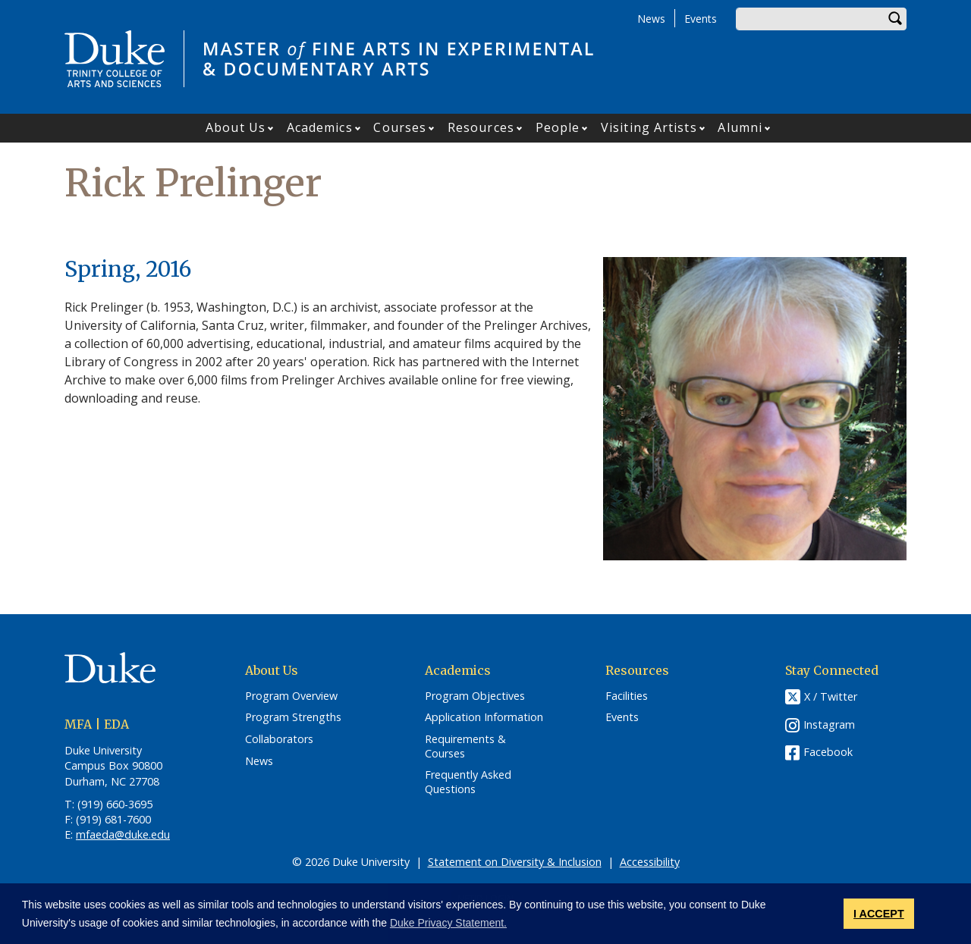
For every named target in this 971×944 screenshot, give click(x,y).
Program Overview (291, 696)
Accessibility (650, 862)
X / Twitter (830, 696)
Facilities (626, 696)
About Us (236, 127)
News (651, 18)
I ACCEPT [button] (878, 914)
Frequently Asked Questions (468, 782)
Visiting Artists (649, 127)
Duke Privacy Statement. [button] (448, 923)
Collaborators (279, 739)
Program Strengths (293, 717)
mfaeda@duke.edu (123, 834)
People (558, 127)
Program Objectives (475, 696)
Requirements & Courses (465, 746)
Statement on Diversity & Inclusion (515, 862)
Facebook (828, 752)
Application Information (484, 717)
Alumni (740, 127)
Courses (399, 127)
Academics (320, 127)
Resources (481, 127)
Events (700, 18)
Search (895, 19)
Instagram (829, 724)
